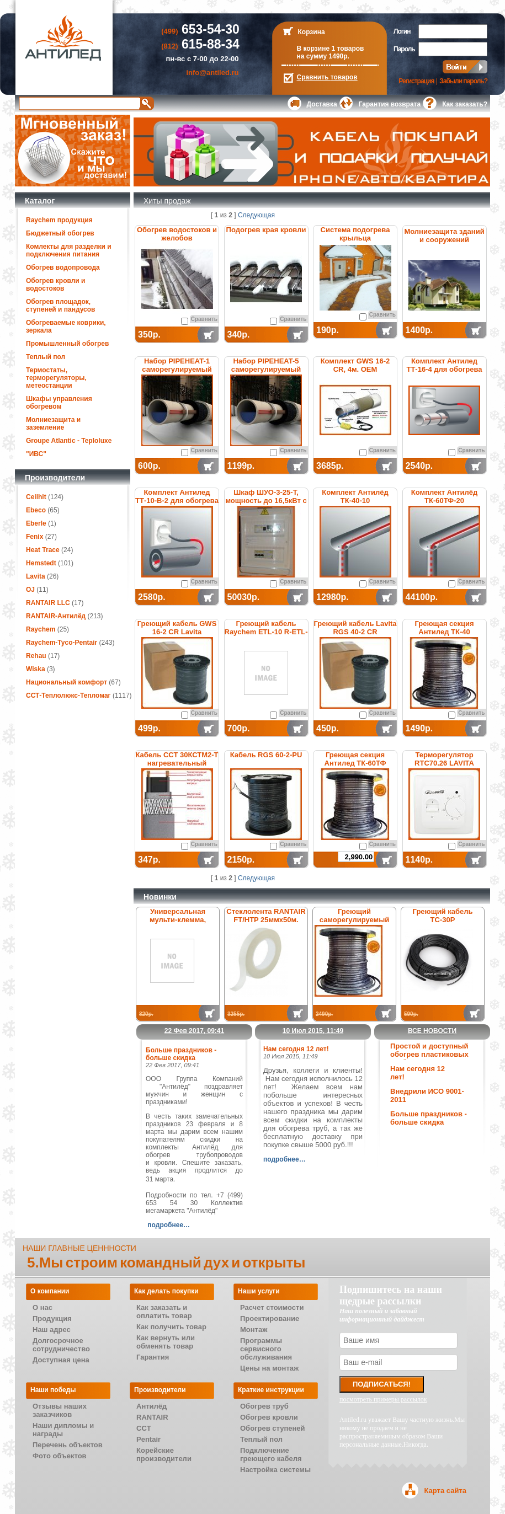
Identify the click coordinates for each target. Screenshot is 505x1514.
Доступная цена (61, 1360)
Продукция (52, 1318)
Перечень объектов (68, 1445)
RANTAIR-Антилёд (56, 616)
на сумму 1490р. (323, 56)
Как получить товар (171, 1327)
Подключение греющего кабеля (271, 1454)
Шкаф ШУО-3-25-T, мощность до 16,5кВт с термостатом (265, 500)
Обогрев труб (264, 1406)
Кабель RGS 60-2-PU (266, 755)
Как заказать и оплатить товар (164, 1311)
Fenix (34, 537)
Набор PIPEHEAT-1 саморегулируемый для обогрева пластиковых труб (177, 373)
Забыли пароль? (463, 81)
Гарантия (152, 1357)
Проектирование (269, 1318)
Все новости (432, 1031)
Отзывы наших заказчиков (60, 1410)
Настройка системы (275, 1469)
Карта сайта (445, 1490)
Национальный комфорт (66, 682)
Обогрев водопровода (63, 267)
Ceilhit (36, 497)
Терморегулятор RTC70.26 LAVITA (444, 759)
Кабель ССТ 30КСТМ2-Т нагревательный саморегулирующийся (176, 763)
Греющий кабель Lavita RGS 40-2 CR (354, 627)
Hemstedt (41, 563)
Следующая (256, 215)
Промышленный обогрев (67, 343)
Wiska (35, 669)
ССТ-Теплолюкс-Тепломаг (68, 695)
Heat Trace (43, 550)
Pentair (148, 1439)
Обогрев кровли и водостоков (55, 284)
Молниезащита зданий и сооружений (444, 235)
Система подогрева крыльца (355, 234)
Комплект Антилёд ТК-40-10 (355, 496)
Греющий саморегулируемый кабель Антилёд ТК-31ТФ (355, 923)
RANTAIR (152, 1417)
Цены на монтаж (269, 1368)
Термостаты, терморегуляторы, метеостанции (56, 377)
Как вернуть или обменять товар (165, 1342)
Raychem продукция (59, 220)
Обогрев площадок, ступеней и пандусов (60, 305)
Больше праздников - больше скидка (428, 1118)
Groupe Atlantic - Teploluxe (68, 441)
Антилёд (151, 1406)
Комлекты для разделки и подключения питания (68, 250)
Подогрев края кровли (266, 230)
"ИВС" (36, 454)
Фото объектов (60, 1456)
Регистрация (416, 81)
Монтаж (253, 1329)
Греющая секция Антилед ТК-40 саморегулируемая (444, 631)
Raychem (40, 629)
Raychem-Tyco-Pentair (62, 642)
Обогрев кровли (269, 1417)
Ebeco (36, 510)
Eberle (36, 523)
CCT (143, 1428)
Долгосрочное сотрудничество (61, 1344)
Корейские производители (164, 1454)
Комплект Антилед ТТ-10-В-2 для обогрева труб (177, 500)
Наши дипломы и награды (63, 1429)
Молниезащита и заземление (53, 423)
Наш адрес (52, 1329)
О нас (42, 1307)
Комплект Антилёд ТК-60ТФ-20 (444, 496)
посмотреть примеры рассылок (383, 1399)
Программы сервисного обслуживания (266, 1348)
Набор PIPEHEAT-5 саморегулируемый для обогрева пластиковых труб (266, 373)
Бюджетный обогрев (60, 233)
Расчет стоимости (272, 1307)
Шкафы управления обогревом (59, 402)
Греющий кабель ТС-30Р (443, 915)
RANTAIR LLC (48, 603)
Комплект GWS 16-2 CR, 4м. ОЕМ (355, 365)
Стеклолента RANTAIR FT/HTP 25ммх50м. (265, 915)
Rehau (36, 656)
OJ (30, 589)
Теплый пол (45, 357)
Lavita (35, 576)
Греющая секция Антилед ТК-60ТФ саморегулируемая (355, 763)
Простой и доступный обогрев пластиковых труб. (429, 1054)
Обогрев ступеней (272, 1428)
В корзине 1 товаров (330, 48)
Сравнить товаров (327, 77)
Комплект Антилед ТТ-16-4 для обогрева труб (444, 369)
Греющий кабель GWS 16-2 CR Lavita (177, 627)
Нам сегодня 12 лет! (296, 1049)
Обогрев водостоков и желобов (177, 234)
